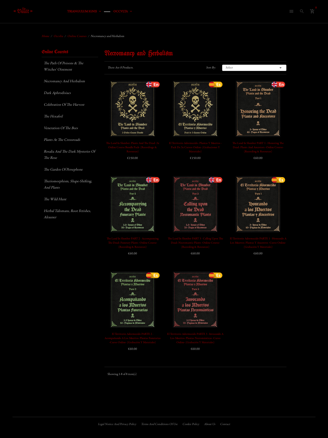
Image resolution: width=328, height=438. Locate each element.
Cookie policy (190, 424)
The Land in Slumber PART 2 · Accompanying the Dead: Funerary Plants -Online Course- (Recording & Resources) (133, 243)
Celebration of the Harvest (64, 105)
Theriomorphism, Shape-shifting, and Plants (68, 185)
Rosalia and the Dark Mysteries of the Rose (69, 155)
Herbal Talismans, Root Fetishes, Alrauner (67, 214)
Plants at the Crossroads (62, 140)
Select (254, 67)
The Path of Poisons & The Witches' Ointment (63, 67)
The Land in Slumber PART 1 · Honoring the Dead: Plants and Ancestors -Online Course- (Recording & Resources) (258, 147)
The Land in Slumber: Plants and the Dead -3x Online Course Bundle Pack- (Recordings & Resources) (132, 147)
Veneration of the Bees (61, 128)
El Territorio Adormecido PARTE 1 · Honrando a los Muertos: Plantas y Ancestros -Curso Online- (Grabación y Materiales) (258, 243)
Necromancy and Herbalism (64, 81)
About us (209, 424)
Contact (225, 424)
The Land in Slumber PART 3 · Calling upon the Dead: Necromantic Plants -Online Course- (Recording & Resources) (195, 243)
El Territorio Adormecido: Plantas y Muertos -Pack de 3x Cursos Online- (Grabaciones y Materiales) (195, 147)
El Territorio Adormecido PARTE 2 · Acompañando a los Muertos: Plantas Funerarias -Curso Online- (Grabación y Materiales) (133, 338)
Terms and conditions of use (159, 424)
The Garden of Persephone (63, 170)
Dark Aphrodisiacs (57, 93)
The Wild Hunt (55, 199)
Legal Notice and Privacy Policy (117, 424)
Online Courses (55, 52)
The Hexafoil (53, 116)
